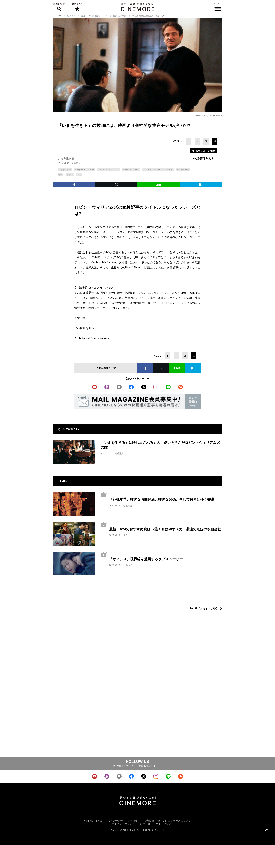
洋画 (79, 175)
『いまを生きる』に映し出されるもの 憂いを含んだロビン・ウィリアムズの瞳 (160, 444)
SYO (125, 535)
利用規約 (133, 820)
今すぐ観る (81, 318)
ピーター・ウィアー (84, 169)
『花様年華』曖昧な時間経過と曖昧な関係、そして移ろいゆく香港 (161, 499)
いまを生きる (95, 16)
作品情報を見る (203, 158)
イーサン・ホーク (131, 169)
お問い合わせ (115, 820)
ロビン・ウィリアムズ (108, 169)
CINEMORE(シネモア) (67, 16)
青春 (60, 175)
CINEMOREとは (93, 820)
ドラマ (69, 175)
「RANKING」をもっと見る (202, 608)
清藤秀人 (76, 163)
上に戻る (267, 830)
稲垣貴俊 (127, 505)
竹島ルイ (127, 565)
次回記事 (172, 267)
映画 (83, 16)
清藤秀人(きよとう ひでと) (97, 287)
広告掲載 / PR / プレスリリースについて (167, 820)
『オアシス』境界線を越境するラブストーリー (146, 559)
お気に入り (77, 7)
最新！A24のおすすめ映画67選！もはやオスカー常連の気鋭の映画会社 (165, 529)
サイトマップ (163, 823)
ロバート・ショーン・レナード (158, 169)
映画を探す (59, 7)
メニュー (218, 7)
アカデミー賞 (183, 169)
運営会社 (145, 823)
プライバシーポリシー (122, 823)
